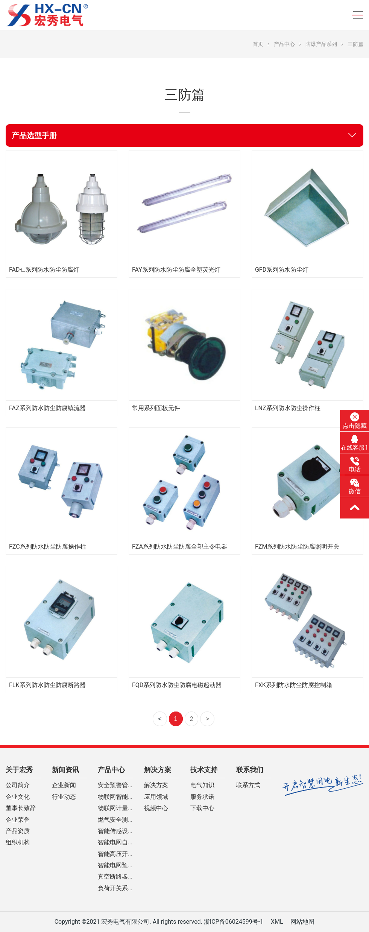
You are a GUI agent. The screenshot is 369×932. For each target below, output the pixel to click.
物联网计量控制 (115, 808)
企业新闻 (64, 785)
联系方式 (248, 785)
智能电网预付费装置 (115, 865)
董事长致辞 (21, 808)
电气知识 (202, 785)
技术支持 (203, 770)
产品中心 (284, 44)
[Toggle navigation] (355, 15)
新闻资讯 (65, 770)
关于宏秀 (19, 770)
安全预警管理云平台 (115, 785)
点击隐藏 (355, 420)
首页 (258, 44)
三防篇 (355, 44)
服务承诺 (202, 797)
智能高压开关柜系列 (115, 854)
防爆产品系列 (321, 44)
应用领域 (156, 797)
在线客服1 (354, 443)
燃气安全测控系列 (115, 819)
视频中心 (156, 808)
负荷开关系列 (115, 888)
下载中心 (202, 808)
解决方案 (157, 770)
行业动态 (64, 797)
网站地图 (302, 921)
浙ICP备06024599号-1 (233, 921)
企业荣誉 (18, 819)
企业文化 (18, 797)
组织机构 (18, 842)
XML (277, 921)
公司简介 (18, 785)
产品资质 (18, 831)
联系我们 (249, 770)
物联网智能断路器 (115, 797)
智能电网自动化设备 (115, 842)
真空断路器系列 (115, 876)
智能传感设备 (115, 831)
